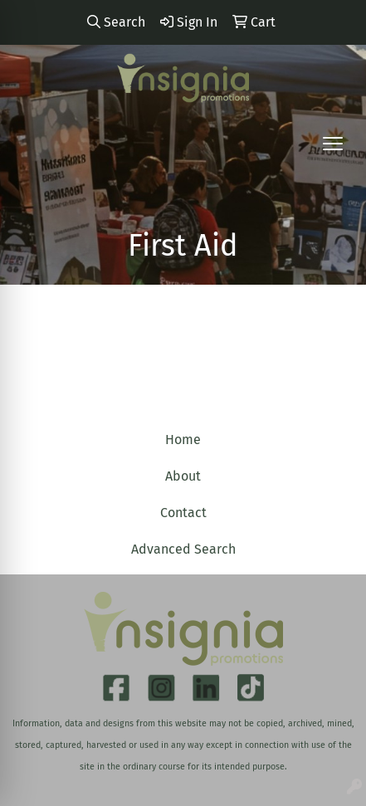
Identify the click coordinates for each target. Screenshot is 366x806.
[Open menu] (332, 143)
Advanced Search (183, 549)
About (183, 476)
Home (183, 439)
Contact (183, 512)
